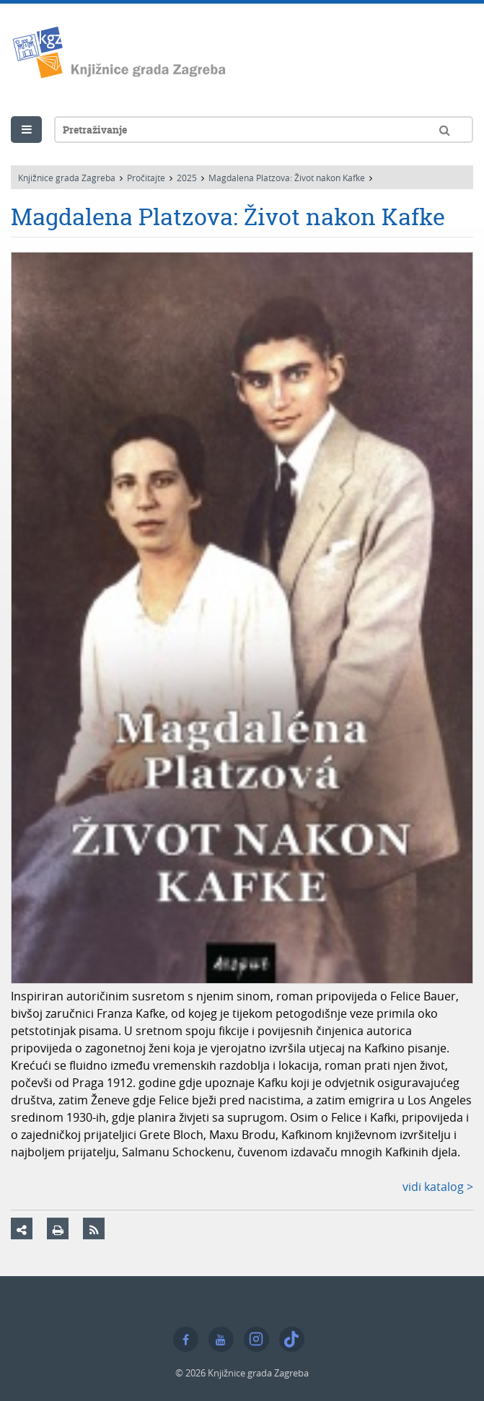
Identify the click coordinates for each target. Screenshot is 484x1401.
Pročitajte (146, 177)
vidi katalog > (437, 1187)
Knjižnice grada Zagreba (66, 177)
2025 (187, 177)
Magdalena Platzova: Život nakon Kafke (286, 177)
